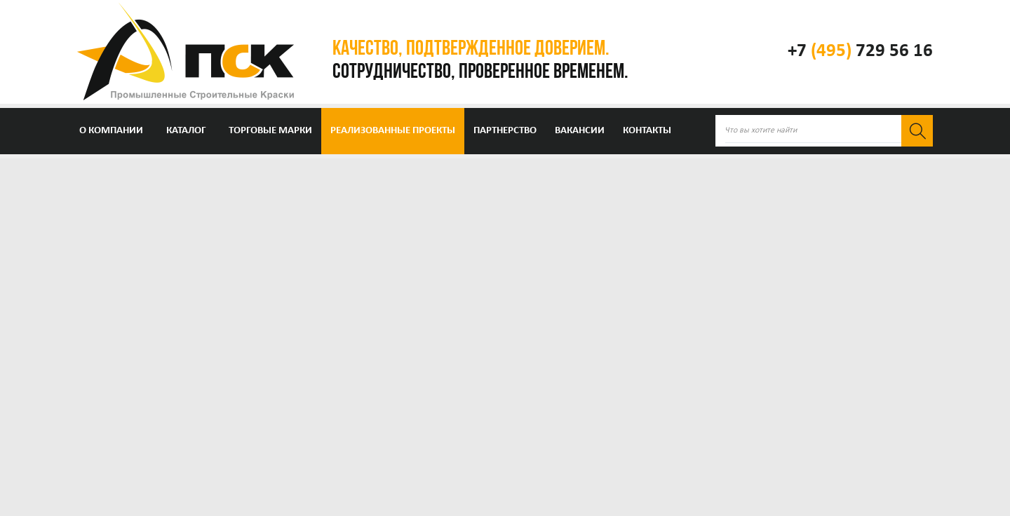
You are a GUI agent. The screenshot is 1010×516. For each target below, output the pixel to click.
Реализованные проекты (392, 130)
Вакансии (580, 130)
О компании (111, 130)
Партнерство (505, 130)
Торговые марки (270, 130)
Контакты (647, 130)
